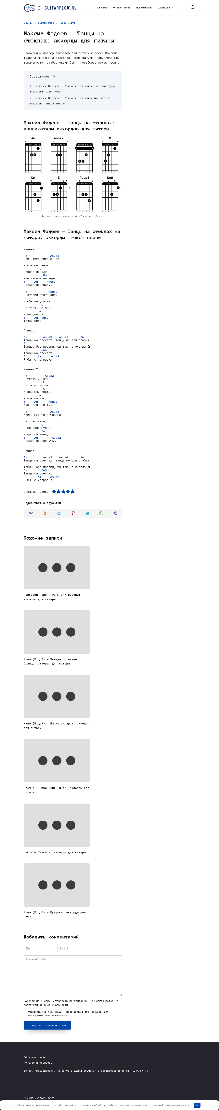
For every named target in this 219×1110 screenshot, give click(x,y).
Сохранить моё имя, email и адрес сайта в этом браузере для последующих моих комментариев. (68, 1016)
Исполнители (144, 7)
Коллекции (164, 7)
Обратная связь (35, 1057)
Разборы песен (122, 7)
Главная (102, 7)
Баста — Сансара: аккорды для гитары (55, 854)
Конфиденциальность (38, 1062)
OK (197, 1105)
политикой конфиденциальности (46, 1007)
